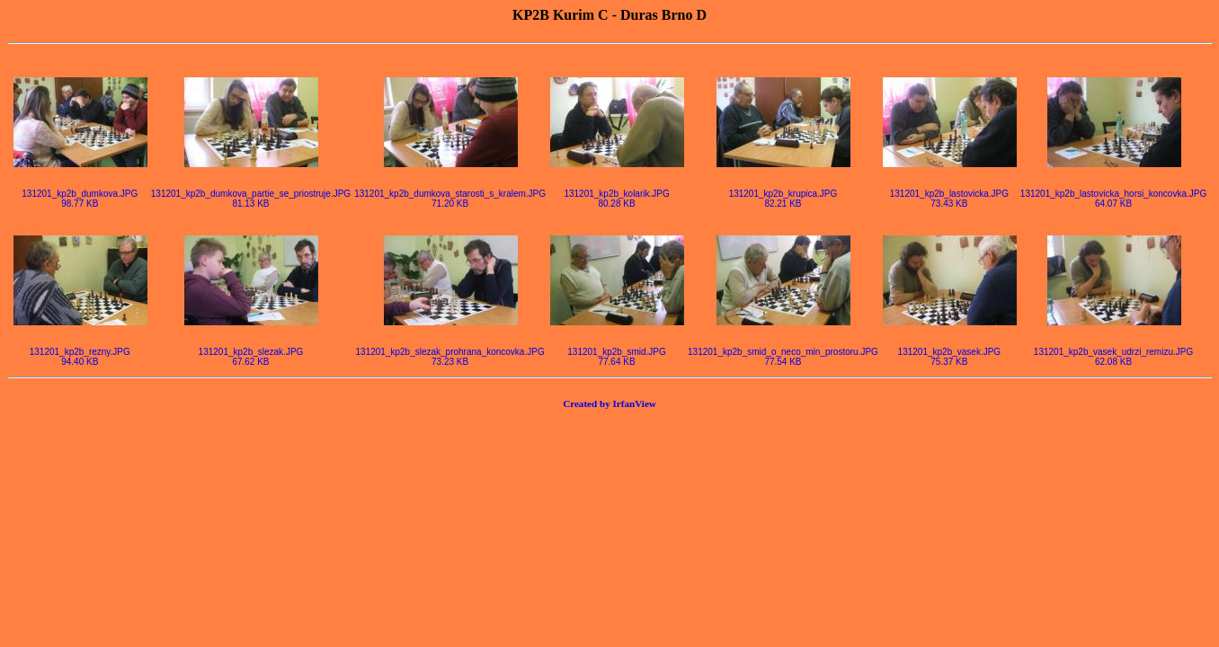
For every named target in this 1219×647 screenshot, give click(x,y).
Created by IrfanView (609, 403)
